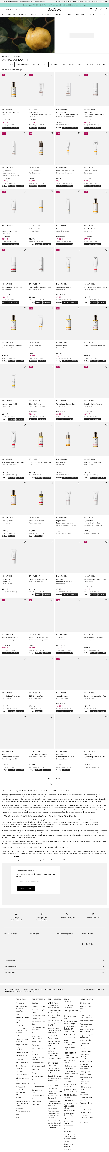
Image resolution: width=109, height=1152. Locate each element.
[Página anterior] (46, 783)
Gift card (103, 2)
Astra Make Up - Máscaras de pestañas (21, 1009)
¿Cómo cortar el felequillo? (85, 1088)
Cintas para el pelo (39, 1066)
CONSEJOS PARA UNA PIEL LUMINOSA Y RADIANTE (86, 1080)
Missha (18, 1098)
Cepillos (35, 1003)
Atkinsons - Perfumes (20, 1024)
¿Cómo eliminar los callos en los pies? (70, 1023)
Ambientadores (37, 1076)
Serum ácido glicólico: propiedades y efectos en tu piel (86, 1057)
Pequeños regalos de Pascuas (86, 1036)
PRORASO (19, 1059)
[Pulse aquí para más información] (84, 5)
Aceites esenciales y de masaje (39, 1053)
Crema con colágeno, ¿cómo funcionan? (86, 1066)
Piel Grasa (83, 1106)
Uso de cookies (30, 991)
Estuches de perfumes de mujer (38, 1020)
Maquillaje (81, 14)
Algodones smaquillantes (37, 1037)
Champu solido (85, 1040)
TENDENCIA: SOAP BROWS (70, 1096)
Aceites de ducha (38, 1048)
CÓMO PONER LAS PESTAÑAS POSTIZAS (71, 1079)
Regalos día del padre (85, 1008)
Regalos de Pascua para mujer (86, 1025)
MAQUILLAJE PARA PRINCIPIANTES (87, 1111)
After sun (35, 1069)
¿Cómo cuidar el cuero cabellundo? (70, 1091)
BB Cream (19, 1071)
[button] (54, 960)
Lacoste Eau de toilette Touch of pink (54, 1071)
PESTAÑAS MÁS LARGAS (69, 1062)
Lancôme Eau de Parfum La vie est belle (54, 1043)
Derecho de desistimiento (54, 989)
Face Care (35, 1104)
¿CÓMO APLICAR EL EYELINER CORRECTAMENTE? (71, 1029)
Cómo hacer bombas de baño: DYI (86, 1117)
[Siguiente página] (62, 783)
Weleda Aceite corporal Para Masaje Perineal (53, 1005)
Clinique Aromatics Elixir (22, 1079)
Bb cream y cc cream (37, 1091)
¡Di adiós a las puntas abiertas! (85, 1050)
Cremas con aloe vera (70, 1017)
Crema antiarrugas (38, 1033)
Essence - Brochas (22, 1075)
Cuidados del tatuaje (85, 1045)
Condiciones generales (13, 991)
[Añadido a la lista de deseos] (24, 74)
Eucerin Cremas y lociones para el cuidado (22, 1030)
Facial (92, 14)
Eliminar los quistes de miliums (86, 1099)
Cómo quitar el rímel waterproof (71, 1012)
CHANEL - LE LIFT (22, 1056)
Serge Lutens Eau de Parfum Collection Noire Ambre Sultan (54, 1052)
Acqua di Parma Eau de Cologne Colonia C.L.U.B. (55, 1023)
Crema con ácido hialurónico (70, 1006)
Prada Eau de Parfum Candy (53, 1037)
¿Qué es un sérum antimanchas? (70, 1067)
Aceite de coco (69, 1034)
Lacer (18, 1114)
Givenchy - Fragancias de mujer (23, 1110)
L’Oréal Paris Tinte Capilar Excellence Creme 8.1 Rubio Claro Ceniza (54, 1014)
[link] (13, 100)
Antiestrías (35, 1080)
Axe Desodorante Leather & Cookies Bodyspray (54, 1103)
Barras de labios (38, 1095)
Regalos (95, 2)
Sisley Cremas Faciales (21, 1067)
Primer (34, 1083)
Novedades (46, 14)
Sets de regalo (8, 14)
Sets (33, 1024)
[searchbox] (20, 9)
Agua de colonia (86, 1103)
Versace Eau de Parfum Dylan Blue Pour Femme (54, 1030)
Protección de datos (12, 989)
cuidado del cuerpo (46, 822)
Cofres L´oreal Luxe (39, 1006)
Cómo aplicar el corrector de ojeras (71, 1072)
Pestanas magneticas (84, 1093)
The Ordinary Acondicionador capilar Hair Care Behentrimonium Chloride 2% (54, 1113)
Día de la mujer (85, 1003)
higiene (16, 856)
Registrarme (25, 888)
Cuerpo (102, 14)
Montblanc (20, 1003)
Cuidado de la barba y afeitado (86, 1016)
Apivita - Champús (22, 1052)
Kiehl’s (18, 1036)
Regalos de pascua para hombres (87, 1031)
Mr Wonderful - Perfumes (21, 1088)
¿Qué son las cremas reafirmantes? (69, 1123)
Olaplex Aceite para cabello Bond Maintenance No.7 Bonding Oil (55, 1094)
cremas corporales (67, 822)
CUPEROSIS (84, 1123)
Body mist (35, 1073)
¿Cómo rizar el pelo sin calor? (71, 1085)
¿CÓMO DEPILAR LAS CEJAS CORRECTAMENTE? (71, 1055)
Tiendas (87, 2)
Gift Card (23, 14)
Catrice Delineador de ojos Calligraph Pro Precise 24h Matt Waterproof (55, 1124)
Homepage (5, 56)
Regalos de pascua (87, 1021)
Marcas (57, 14)
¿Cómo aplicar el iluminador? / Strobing (70, 1116)
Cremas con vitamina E (68, 1130)
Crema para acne (38, 1063)
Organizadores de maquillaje (38, 1029)
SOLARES (33, 14)
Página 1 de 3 (54, 784)
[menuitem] (9, 14)
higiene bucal (37, 824)
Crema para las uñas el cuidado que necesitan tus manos (70, 1137)
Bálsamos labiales (38, 1015)
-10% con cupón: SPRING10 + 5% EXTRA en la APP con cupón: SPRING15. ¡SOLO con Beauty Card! (52, 5)
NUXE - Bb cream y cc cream (22, 1040)
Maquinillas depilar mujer (38, 1011)
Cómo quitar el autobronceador (86, 1073)
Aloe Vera (67, 1149)
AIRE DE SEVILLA (22, 1062)
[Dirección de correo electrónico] (35, 881)
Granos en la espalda (68, 1145)
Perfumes (68, 14)
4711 (18, 1117)
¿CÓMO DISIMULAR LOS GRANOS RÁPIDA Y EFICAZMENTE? (71, 1107)
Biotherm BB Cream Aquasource (55, 1087)
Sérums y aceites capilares (38, 1058)
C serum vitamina (38, 1087)
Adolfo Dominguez (22, 1083)
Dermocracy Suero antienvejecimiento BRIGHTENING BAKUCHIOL (54, 1062)
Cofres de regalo (86, 1012)
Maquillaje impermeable (36, 1100)
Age (17, 1014)
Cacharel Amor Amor (21, 1093)
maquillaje (10, 824)
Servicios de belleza (64, 2)
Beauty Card (78, 2)
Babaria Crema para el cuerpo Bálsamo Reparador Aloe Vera (55, 1079)
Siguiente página (54, 778)
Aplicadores (36, 1042)
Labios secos (68, 1100)
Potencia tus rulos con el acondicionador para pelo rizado (70, 1041)
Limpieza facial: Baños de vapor (69, 1049)
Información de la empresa (32, 989)
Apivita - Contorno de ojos (22, 1019)
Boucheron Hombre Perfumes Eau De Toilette (23, 1103)
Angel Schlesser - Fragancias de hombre (22, 1047)
